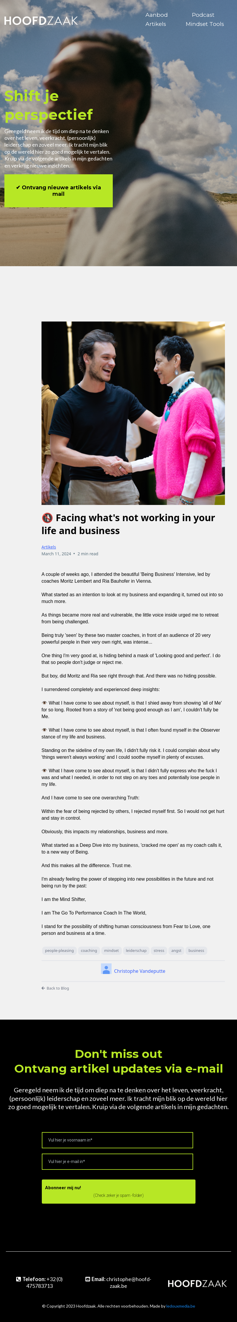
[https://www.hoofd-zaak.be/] (41, 18)
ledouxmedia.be (180, 1305)
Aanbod (156, 14)
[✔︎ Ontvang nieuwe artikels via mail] (58, 190)
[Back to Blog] (133, 988)
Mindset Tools (205, 24)
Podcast (203, 14)
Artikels (155, 24)
